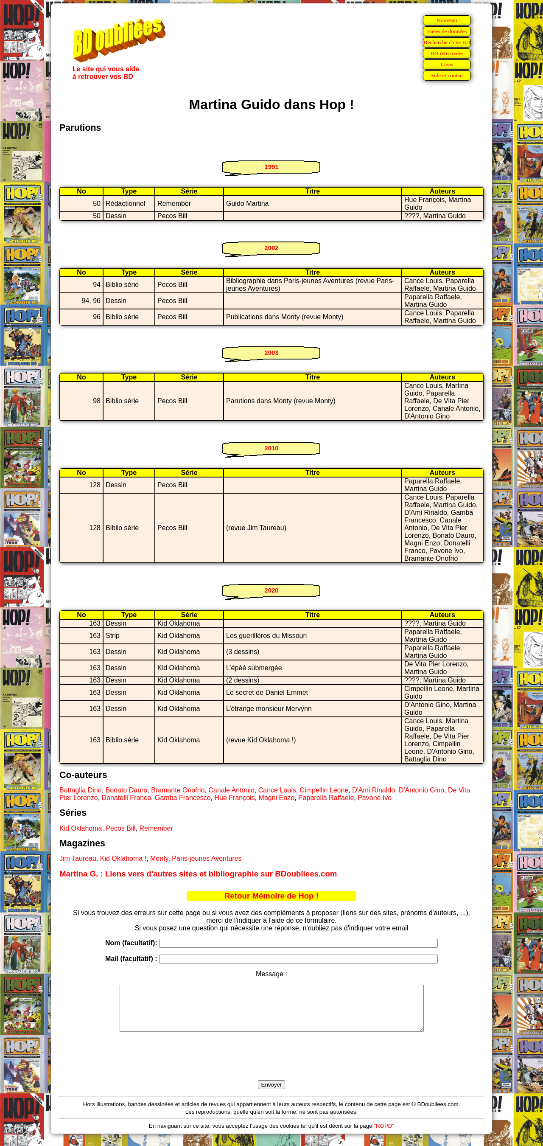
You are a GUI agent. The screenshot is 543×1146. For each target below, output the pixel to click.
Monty (159, 858)
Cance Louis (277, 790)
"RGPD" (384, 1135)
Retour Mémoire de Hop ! (271, 895)
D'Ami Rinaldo (373, 790)
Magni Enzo (277, 797)
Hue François (235, 797)
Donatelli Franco (126, 797)
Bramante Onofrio (177, 790)
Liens (447, 64)
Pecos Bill (120, 828)
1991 (271, 166)
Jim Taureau (77, 858)
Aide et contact (447, 75)
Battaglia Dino (80, 790)
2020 (271, 590)
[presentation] (271, 1065)
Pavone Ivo (375, 797)
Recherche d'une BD (447, 42)
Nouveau (447, 20)
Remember (156, 828)
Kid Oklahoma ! (123, 858)
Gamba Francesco (183, 797)
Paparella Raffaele (326, 797)
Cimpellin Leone (324, 790)
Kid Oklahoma (80, 828)
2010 (271, 448)
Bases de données (447, 31)
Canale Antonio (231, 790)
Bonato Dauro (127, 790)
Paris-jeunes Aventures (206, 858)
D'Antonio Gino (421, 790)
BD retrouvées (447, 53)
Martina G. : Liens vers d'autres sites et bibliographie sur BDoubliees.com (198, 873)
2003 (271, 352)
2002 (271, 247)
